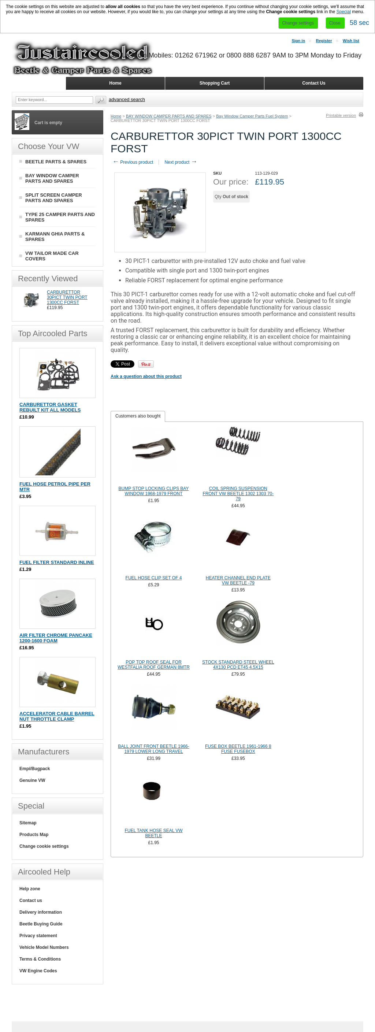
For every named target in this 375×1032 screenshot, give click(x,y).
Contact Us (313, 83)
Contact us (30, 900)
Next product (180, 162)
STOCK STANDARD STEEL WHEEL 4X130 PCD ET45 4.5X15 (238, 665)
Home (116, 116)
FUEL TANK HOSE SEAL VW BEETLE (154, 833)
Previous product (132, 162)
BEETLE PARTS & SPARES (55, 161)
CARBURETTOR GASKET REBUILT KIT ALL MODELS (50, 407)
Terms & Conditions (40, 959)
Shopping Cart (215, 83)
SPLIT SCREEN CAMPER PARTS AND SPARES (53, 197)
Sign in (298, 40)
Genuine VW (32, 780)
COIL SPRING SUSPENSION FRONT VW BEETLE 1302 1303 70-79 (238, 493)
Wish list (351, 40)
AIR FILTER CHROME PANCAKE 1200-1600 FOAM (55, 637)
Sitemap (28, 822)
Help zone (29, 888)
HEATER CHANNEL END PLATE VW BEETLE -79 (238, 580)
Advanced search (127, 99)
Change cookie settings (44, 846)
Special (343, 11)
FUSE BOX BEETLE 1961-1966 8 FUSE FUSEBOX (238, 749)
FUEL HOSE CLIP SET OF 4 (154, 577)
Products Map (33, 834)
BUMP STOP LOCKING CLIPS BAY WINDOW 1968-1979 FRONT (154, 491)
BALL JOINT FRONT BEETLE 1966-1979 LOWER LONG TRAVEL (153, 749)
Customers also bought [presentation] (137, 416)
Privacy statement (38, 935)
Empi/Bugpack (34, 768)
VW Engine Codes (38, 970)
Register (324, 40)
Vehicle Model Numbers (44, 947)
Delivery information (40, 912)
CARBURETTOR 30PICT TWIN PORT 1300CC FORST (67, 297)
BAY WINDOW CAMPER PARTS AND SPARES (169, 116)
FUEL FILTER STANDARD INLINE (56, 562)
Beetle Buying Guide (40, 924)
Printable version (341, 115)
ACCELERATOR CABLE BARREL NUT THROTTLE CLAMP (56, 716)
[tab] (138, 416)
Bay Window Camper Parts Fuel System (252, 116)
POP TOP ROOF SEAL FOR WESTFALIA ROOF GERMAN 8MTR (154, 665)
